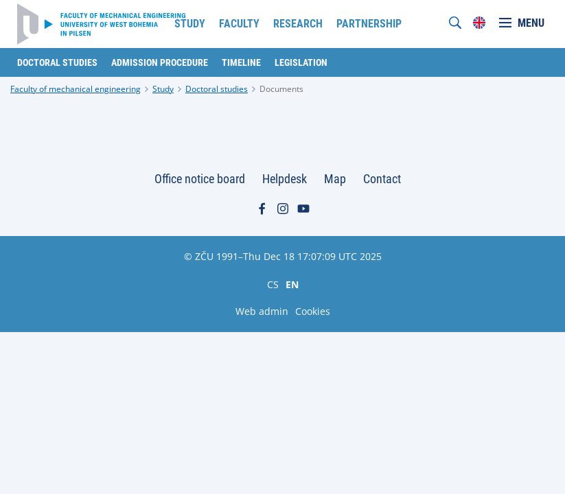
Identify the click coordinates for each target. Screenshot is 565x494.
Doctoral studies (216, 89)
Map (335, 179)
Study (163, 89)
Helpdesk (284, 179)
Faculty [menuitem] (239, 23)
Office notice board (199, 179)
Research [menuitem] (298, 23)
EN (292, 284)
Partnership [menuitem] (369, 23)
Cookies (312, 311)
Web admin (261, 311)
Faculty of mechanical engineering (75, 89)
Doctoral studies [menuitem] (57, 62)
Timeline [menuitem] (241, 62)
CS (273, 284)
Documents (281, 89)
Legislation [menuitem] (301, 62)
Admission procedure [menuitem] (159, 62)
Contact (382, 179)
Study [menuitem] (189, 23)
